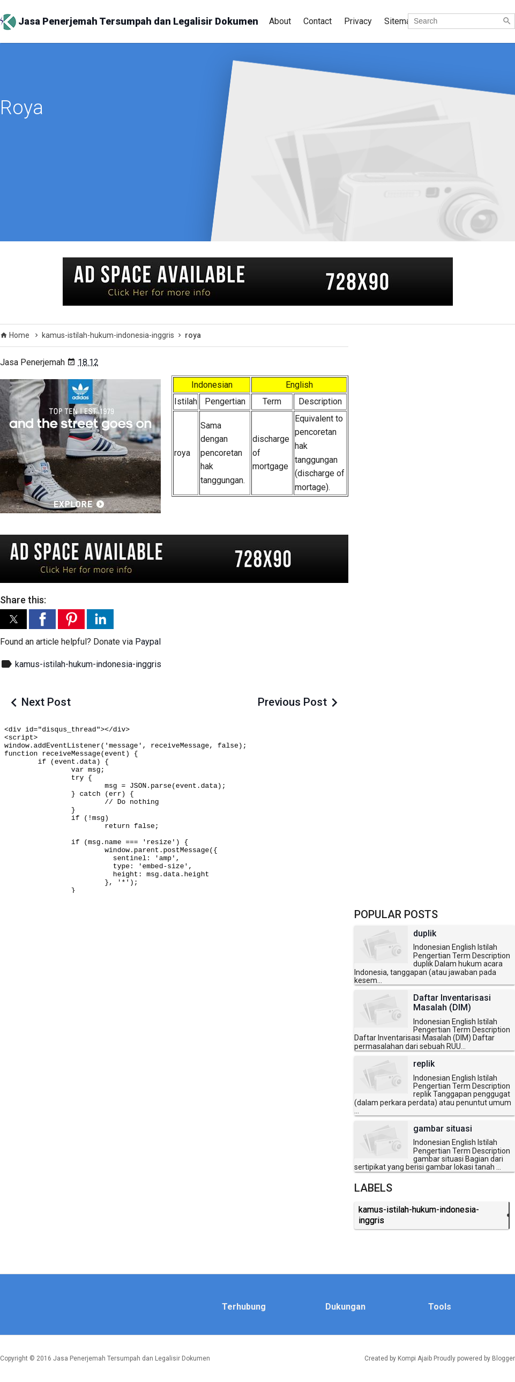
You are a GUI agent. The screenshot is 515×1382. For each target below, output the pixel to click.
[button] (13, 619)
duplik (424, 933)
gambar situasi (442, 1129)
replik (424, 1064)
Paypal (148, 642)
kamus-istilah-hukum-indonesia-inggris (88, 664)
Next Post (46, 702)
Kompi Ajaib (415, 1358)
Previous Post (292, 702)
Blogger (503, 1358)
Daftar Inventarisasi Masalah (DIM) (452, 1002)
